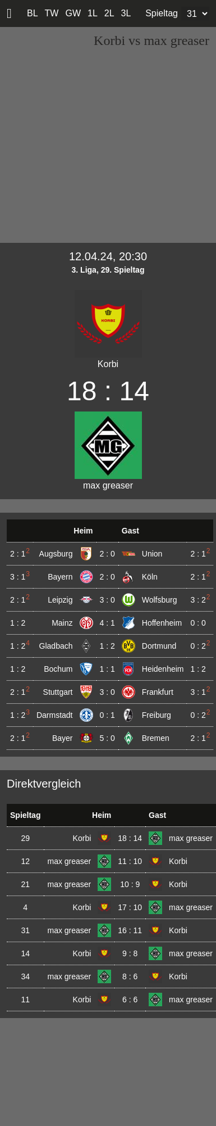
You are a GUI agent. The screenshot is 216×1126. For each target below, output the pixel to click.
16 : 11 (130, 930)
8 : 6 (129, 976)
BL (32, 13)
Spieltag (161, 13)
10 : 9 (130, 884)
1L (93, 13)
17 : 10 (130, 907)
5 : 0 (107, 738)
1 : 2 (107, 645)
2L (109, 13)
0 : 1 (107, 715)
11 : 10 (130, 861)
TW (52, 13)
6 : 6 (129, 999)
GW (73, 13)
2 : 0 (107, 553)
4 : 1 (107, 622)
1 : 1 (107, 668)
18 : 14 (130, 838)
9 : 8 (129, 953)
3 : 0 (107, 599)
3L (126, 13)
